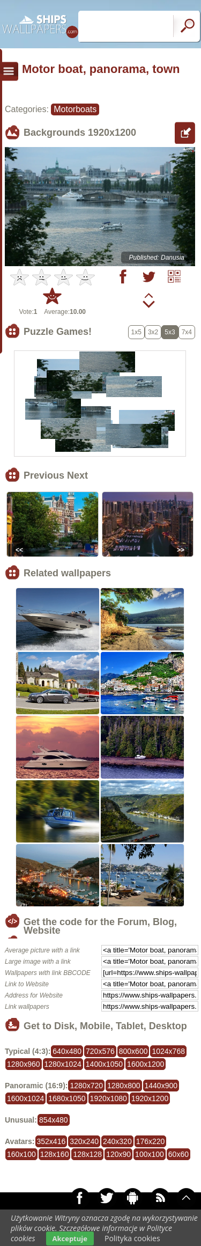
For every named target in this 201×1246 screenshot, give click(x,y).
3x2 (153, 332)
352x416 (51, 1141)
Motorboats (75, 109)
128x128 (87, 1154)
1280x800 (123, 1085)
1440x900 (161, 1085)
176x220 (150, 1141)
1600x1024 (25, 1098)
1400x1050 (104, 1064)
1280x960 (23, 1064)
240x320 (117, 1141)
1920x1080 (108, 1098)
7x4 (187, 332)
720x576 (100, 1051)
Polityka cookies (132, 1238)
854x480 (53, 1120)
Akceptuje (70, 1238)
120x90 (118, 1154)
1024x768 (168, 1051)
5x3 (170, 332)
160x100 (21, 1154)
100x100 (149, 1154)
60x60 (178, 1154)
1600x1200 (145, 1064)
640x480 (67, 1051)
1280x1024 (62, 1064)
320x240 (84, 1141)
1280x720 (86, 1085)
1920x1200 (149, 1098)
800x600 (133, 1051)
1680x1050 (66, 1098)
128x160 (54, 1154)
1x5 (136, 332)
